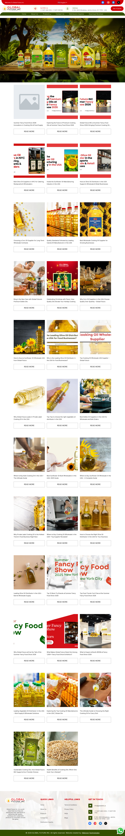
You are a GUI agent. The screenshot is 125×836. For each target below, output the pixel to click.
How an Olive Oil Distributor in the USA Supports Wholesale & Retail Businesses (94, 183)
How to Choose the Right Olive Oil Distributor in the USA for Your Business (94, 536)
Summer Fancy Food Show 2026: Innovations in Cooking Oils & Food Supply (27, 124)
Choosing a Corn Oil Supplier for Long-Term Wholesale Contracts (28, 242)
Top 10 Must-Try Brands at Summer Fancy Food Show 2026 (62, 594)
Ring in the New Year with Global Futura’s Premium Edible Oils (29, 300)
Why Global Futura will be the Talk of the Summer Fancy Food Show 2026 (29, 653)
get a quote (117, 8)
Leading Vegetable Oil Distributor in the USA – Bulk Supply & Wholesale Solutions (29, 712)
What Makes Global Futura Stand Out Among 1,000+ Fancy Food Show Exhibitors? (60, 653)
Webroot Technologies (91, 833)
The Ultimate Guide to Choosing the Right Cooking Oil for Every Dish (95, 712)
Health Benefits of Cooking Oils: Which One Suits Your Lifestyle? (61, 771)
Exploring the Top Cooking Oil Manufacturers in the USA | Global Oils (61, 712)
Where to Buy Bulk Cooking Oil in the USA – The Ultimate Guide (29, 477)
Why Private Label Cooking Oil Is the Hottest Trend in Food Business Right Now (27, 536)
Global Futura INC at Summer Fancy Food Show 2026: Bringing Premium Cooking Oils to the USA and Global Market (95, 124)
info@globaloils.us (100, 805)
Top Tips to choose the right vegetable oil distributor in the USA (61, 418)
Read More (29, 131)
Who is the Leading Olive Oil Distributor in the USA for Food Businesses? (62, 359)
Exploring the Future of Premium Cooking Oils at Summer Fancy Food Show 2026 (62, 124)
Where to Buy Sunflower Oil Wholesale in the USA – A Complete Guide (95, 477)
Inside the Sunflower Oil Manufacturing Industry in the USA (61, 183)
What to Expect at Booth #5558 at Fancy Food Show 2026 (95, 653)
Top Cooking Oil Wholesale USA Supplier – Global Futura (95, 359)
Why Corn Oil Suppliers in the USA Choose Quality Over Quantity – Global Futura (94, 300)
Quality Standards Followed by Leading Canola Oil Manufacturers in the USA (61, 242)
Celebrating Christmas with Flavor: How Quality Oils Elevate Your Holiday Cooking (61, 300)
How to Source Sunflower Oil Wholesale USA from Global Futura (28, 359)
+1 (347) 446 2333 (46, 10)
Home (24, 14)
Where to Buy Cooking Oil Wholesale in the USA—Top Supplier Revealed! (61, 536)
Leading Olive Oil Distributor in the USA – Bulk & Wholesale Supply (29, 594)
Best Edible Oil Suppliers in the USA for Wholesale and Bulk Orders (94, 418)
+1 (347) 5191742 (57, 10)
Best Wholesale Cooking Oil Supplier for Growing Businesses (94, 242)
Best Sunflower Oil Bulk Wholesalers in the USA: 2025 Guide (61, 477)
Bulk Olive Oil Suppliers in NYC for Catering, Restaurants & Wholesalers (27, 183)
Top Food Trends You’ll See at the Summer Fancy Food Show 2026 (92, 594)
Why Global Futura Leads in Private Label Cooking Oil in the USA (29, 418)
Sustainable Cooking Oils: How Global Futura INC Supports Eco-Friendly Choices (28, 771)
